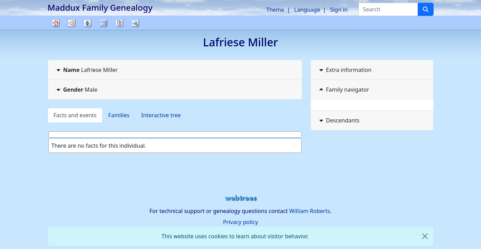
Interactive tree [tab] (161, 115)
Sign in (339, 9)
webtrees (240, 198)
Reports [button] (119, 23)
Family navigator (343, 89)
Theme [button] (275, 9)
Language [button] (307, 9)
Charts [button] (71, 23)
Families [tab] (118, 115)
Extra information (345, 70)
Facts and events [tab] (75, 115)
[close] (425, 236)
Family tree (55, 29)
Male (76, 89)
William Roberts (309, 211)
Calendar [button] (103, 23)
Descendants (339, 120)
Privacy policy (240, 222)
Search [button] (135, 23)
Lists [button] (87, 23)
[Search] (426, 9)
